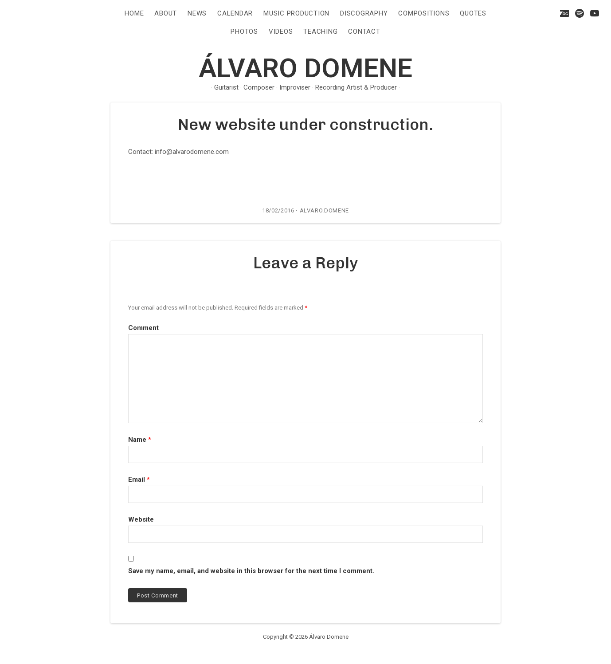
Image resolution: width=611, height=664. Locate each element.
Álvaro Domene (305, 68)
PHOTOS (244, 31)
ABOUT (165, 13)
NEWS (197, 13)
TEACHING (320, 31)
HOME (134, 13)
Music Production (296, 13)
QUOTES (473, 13)
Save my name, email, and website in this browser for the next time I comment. (251, 571)
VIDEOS (281, 31)
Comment (143, 328)
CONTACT (364, 31)
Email (139, 479)
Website (141, 519)
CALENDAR (235, 13)
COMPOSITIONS (423, 13)
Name (139, 440)
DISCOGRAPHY (364, 13)
